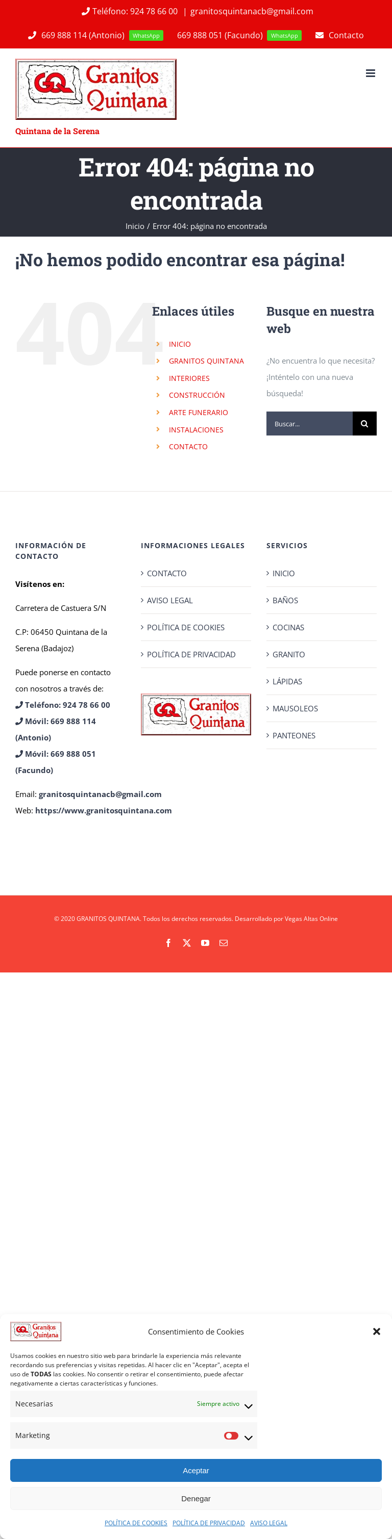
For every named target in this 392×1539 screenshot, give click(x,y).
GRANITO (289, 654)
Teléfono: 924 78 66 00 (129, 11)
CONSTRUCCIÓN (197, 395)
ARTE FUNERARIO (198, 412)
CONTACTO (188, 446)
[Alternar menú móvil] (371, 73)
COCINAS (288, 627)
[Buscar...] (309, 423)
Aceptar (196, 1470)
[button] (377, 1331)
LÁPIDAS (287, 681)
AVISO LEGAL (268, 1523)
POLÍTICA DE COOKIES (136, 1523)
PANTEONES (294, 735)
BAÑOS (285, 600)
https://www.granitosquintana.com (103, 810)
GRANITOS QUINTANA (206, 361)
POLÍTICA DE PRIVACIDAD (209, 1523)
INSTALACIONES (196, 429)
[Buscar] (365, 423)
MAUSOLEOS (295, 708)
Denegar (196, 1498)
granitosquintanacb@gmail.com (251, 11)
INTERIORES (189, 378)
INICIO (180, 344)
